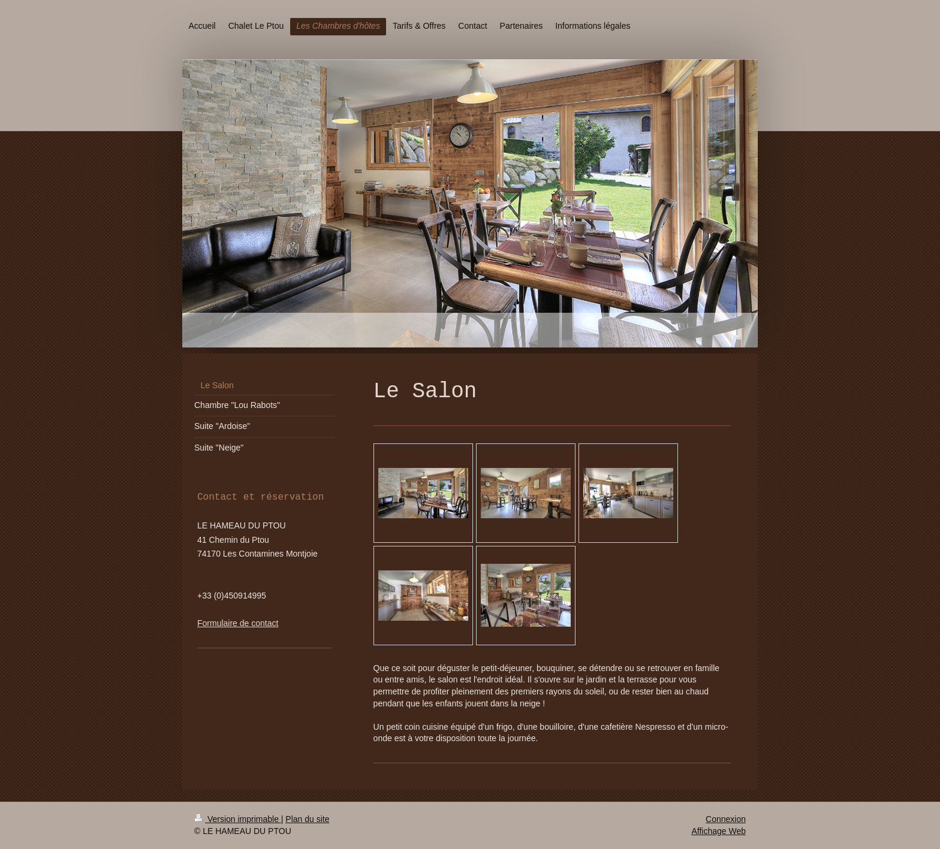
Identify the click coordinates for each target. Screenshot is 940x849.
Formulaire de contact (237, 623)
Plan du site (307, 819)
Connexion (726, 819)
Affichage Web (718, 831)
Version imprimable (237, 819)
